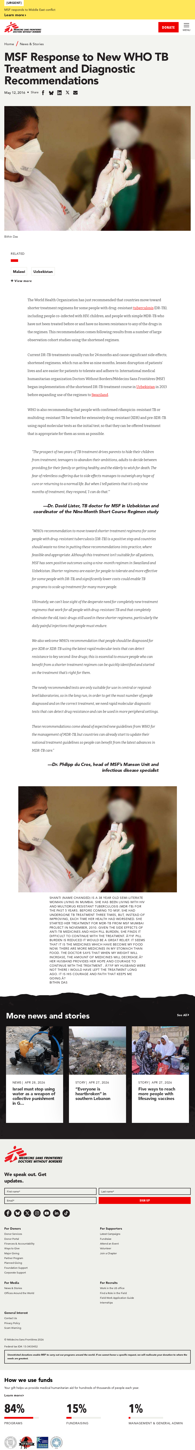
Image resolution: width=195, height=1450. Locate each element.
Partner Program (13, 1258)
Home (9, 44)
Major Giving (11, 1253)
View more (23, 281)
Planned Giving (13, 1262)
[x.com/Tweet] (27, 1213)
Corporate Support (15, 1272)
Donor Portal (11, 1238)
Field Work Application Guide (117, 1297)
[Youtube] (46, 1213)
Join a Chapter (108, 1253)
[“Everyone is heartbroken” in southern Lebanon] (97, 1074)
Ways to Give (12, 1248)
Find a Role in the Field (113, 1293)
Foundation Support (16, 1267)
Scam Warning (12, 1327)
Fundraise (105, 1238)
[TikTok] (66, 1213)
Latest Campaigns (110, 1233)
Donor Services (13, 1233)
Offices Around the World (19, 1293)
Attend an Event (109, 1243)
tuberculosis (143, 308)
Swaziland (100, 395)
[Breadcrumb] (97, 44)
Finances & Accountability (19, 1243)
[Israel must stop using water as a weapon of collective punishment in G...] (34, 1074)
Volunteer (105, 1248)
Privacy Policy (12, 1323)
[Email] (50, 1200)
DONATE (168, 27)
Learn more (14, 15)
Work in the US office (112, 1288)
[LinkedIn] (56, 1213)
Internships (106, 1302)
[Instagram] (37, 1213)
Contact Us (10, 1318)
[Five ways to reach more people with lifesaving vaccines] (160, 1074)
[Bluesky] (17, 1213)
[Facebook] (8, 1213)
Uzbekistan (43, 271)
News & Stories (32, 44)
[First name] (50, 1191)
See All (182, 1015)
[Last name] (145, 1191)
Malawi (19, 271)
